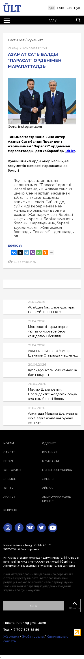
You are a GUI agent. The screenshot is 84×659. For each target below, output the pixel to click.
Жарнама (11, 637)
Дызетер (48, 479)
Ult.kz (70, 151)
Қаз (51, 8)
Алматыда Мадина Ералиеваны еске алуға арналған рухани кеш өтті (53, 418)
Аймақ (47, 487)
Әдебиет (49, 443)
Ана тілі (9, 496)
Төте (60, 8)
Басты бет (16, 40)
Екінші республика (57, 470)
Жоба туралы (33, 637)
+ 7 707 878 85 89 (25, 630)
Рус (77, 8)
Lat (69, 8)
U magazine (51, 461)
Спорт (8, 461)
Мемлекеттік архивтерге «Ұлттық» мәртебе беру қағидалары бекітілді (48, 331)
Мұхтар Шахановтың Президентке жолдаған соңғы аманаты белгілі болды (52, 394)
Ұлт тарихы (12, 470)
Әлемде (9, 479)
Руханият (35, 40)
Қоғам (8, 443)
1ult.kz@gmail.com (31, 623)
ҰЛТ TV (8, 487)
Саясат (9, 452)
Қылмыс (10, 510)
